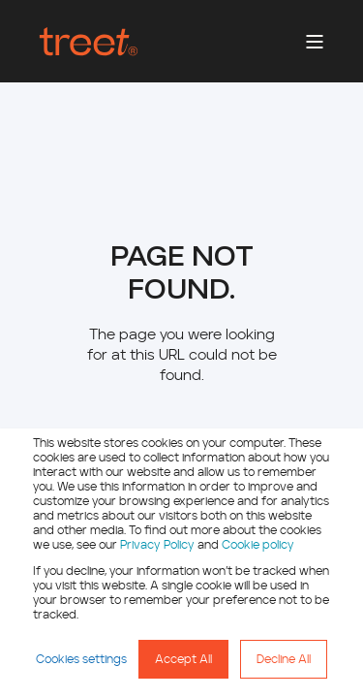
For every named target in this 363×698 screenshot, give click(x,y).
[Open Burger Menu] (314, 41)
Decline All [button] (284, 659)
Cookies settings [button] (81, 659)
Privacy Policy (157, 545)
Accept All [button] (183, 659)
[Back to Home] (88, 41)
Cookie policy (258, 545)
